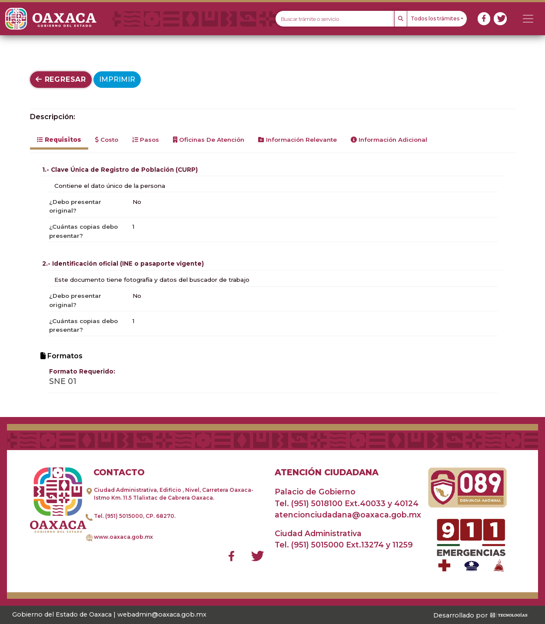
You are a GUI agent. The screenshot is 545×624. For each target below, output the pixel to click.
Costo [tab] (106, 139)
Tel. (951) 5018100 (308, 503)
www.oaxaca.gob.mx (123, 537)
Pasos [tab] (145, 139)
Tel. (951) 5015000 (118, 516)
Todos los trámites (435, 18)
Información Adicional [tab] (389, 139)
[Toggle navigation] (528, 18)
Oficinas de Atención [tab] (208, 139)
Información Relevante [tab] (297, 139)
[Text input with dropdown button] (335, 18)
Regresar (61, 79)
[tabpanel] (272, 278)
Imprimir (117, 79)
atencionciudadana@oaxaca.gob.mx (348, 514)
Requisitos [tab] (59, 139)
